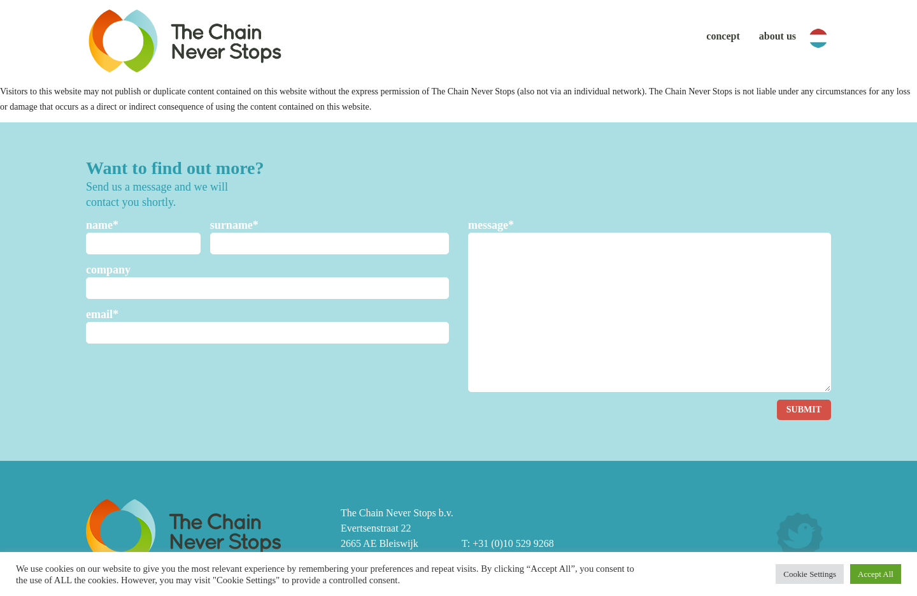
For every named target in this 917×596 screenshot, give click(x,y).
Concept (722, 36)
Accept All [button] (875, 574)
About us (777, 36)
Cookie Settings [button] (809, 574)
